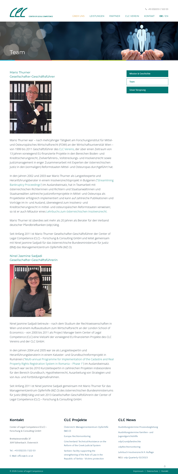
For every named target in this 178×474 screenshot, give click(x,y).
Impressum (138, 471)
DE (161, 16)
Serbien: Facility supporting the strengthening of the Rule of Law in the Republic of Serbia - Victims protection (84, 455)
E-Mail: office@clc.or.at (21, 456)
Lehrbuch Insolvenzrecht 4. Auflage (136, 452)
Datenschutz (152, 471)
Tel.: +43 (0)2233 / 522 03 (22, 450)
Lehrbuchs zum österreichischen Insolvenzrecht (76, 211)
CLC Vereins (66, 149)
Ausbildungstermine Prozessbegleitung (138, 427)
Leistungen (97, 16)
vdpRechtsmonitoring (129, 447)
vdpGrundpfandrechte (129, 441)
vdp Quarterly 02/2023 (136, 457)
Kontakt (149, 16)
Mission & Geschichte (139, 73)
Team (132, 81)
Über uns (78, 16)
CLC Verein (132, 16)
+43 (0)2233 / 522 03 (158, 9)
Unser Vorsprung (137, 90)
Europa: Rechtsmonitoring (77, 436)
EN (166, 16)
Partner (114, 16)
